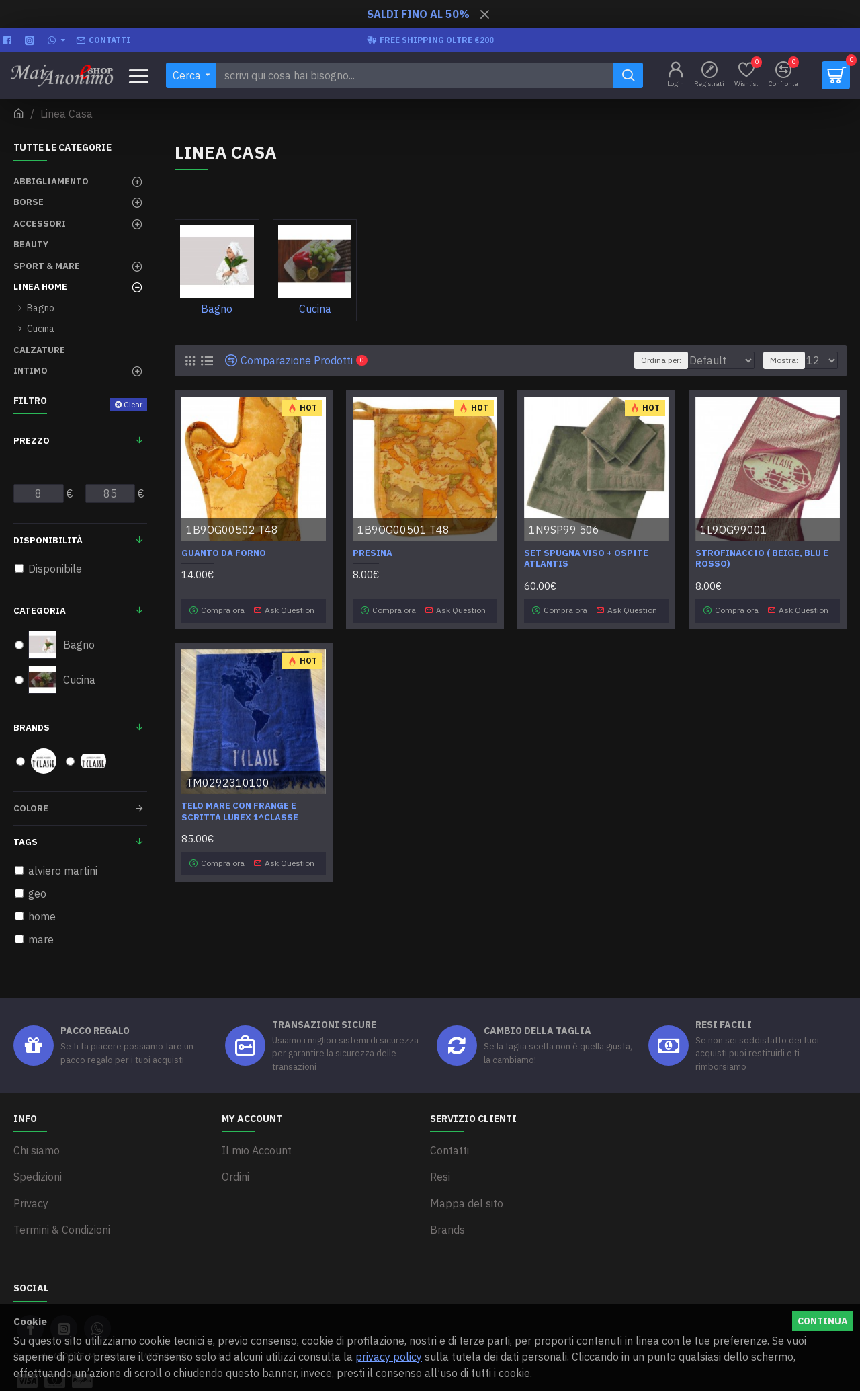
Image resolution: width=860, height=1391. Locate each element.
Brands (31, 727)
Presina (372, 553)
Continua (823, 1321)
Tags (25, 842)
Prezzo (31, 440)
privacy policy (388, 1356)
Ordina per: (629, 360)
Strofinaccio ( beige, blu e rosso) (761, 559)
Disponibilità (48, 540)
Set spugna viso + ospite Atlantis (586, 559)
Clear (133, 404)
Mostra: (790, 360)
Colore (30, 808)
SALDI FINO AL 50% (418, 14)
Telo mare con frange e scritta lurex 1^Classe (239, 807)
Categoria (39, 611)
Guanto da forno (223, 553)
